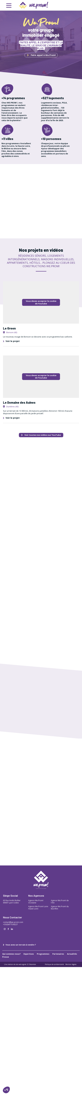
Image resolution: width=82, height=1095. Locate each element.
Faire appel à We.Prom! (41, 55)
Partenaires (58, 954)
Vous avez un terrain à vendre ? (19, 945)
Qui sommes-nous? (11, 954)
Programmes (43, 954)
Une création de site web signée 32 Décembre (20, 964)
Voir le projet (11, 341)
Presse (5, 957)
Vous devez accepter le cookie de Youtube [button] (41, 302)
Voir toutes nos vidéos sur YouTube (41, 435)
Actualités (72, 954)
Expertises (29, 954)
